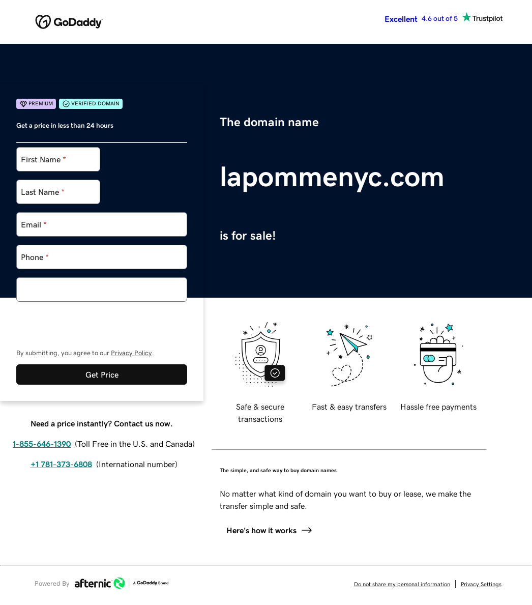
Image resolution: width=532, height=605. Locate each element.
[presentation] (93, 321)
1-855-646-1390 (42, 444)
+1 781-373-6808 (61, 464)
